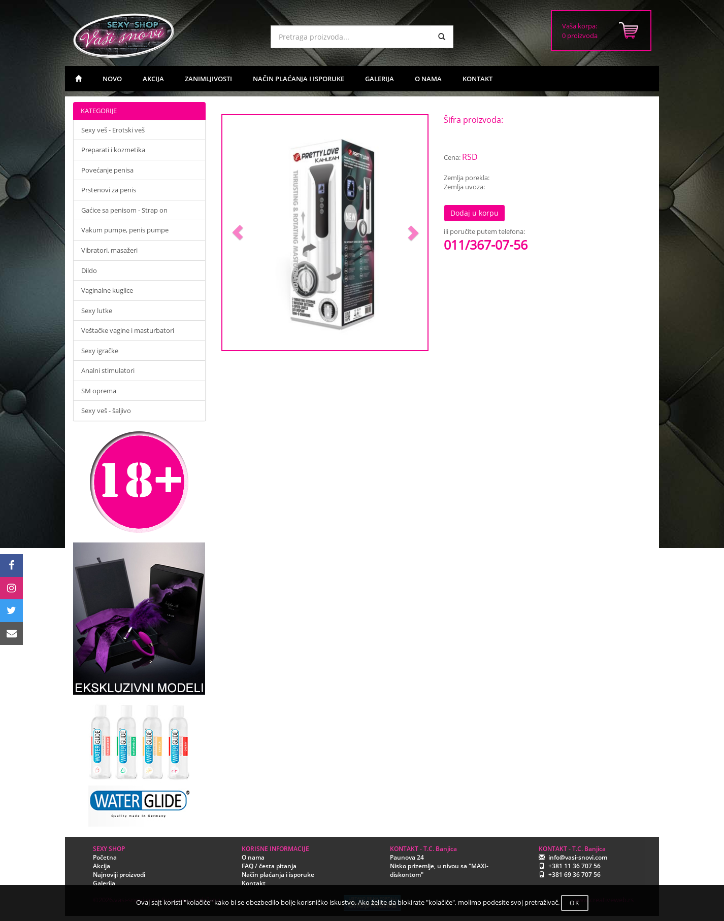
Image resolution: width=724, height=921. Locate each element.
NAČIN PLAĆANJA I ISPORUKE (298, 78)
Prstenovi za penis (108, 189)
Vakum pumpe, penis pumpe (125, 229)
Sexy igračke (99, 350)
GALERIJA (379, 78)
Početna (105, 857)
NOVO (112, 78)
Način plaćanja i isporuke (278, 874)
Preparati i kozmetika (113, 149)
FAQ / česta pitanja (269, 866)
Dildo (89, 270)
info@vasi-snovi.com (577, 857)
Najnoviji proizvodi (119, 874)
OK (575, 903)
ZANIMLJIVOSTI (208, 78)
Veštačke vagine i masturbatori (127, 330)
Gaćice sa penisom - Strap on (124, 210)
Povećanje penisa (107, 170)
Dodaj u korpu (474, 213)
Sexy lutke (96, 310)
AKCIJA (153, 78)
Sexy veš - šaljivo (106, 410)
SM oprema (98, 390)
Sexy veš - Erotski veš (113, 129)
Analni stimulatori (108, 370)
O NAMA (428, 78)
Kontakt (254, 883)
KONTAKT (477, 78)
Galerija (104, 883)
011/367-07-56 (486, 244)
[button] (237, 232)
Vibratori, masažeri (109, 250)
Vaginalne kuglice (107, 290)
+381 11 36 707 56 (574, 866)
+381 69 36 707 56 (574, 874)
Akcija (101, 866)
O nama (253, 857)
